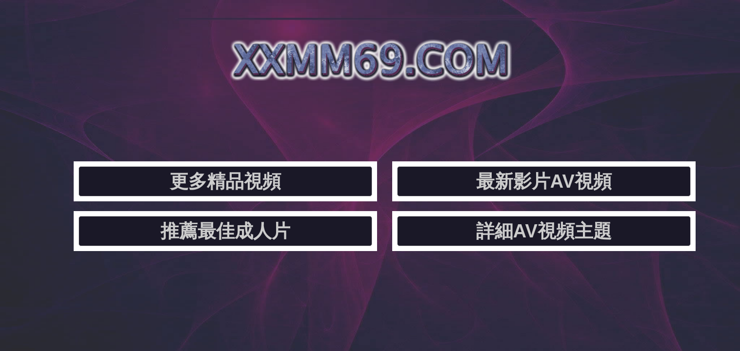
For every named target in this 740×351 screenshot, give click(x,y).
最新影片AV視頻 (315, 115)
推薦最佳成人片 (448, 115)
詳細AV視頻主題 (581, 115)
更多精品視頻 (183, 115)
